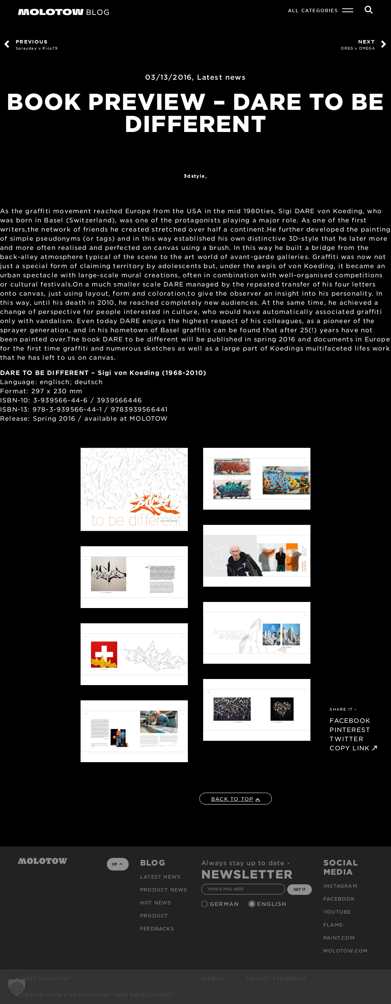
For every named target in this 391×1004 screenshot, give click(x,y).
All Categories (313, 10)
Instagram (340, 886)
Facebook (339, 899)
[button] (17, 987)
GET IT (299, 889)
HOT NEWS (155, 902)
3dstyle (194, 176)
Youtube (337, 912)
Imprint (213, 978)
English (272, 904)
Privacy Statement (276, 978)
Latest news (221, 77)
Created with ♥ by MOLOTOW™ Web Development (95, 995)
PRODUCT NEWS (163, 890)
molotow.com (345, 951)
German (225, 904)
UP (117, 864)
